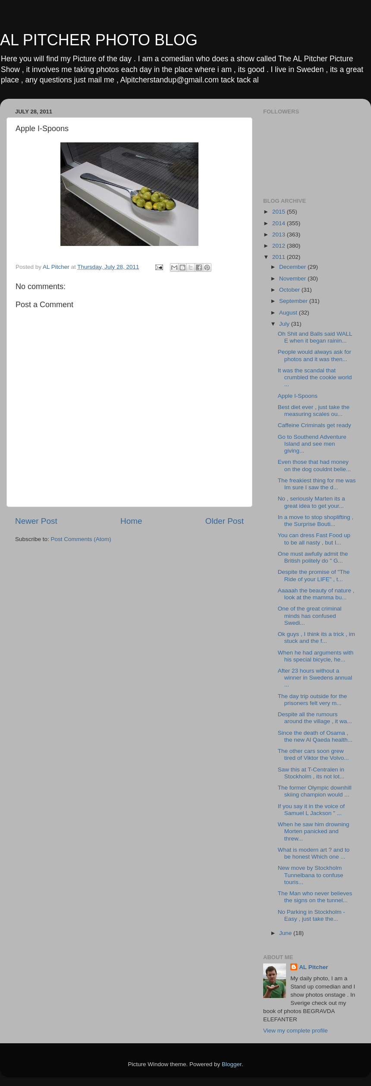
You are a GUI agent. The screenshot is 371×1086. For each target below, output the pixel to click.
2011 (279, 257)
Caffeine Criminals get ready (314, 425)
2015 (279, 211)
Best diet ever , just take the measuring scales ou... (314, 410)
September (294, 301)
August (289, 312)
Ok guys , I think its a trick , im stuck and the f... (316, 637)
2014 (279, 223)
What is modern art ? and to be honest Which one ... (314, 853)
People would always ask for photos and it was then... (314, 355)
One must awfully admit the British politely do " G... (313, 557)
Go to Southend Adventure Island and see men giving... (312, 444)
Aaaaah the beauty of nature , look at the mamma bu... (316, 594)
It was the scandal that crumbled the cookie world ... (315, 377)
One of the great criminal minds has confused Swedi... (310, 615)
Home (131, 521)
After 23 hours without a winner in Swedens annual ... (315, 677)
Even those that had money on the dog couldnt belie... (314, 465)
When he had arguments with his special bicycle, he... (316, 656)
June (286, 933)
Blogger (232, 1064)
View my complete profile (295, 1030)
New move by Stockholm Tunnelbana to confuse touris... (310, 875)
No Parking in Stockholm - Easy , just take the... (311, 915)
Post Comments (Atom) (81, 539)
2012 (279, 245)
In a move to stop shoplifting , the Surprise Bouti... (316, 520)
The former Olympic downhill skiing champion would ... (315, 791)
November (293, 278)
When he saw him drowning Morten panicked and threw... (313, 831)
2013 (279, 234)
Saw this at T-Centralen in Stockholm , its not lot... (311, 773)
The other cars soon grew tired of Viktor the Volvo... (313, 754)
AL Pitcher (313, 967)
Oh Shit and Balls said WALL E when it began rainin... (315, 337)
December (293, 267)
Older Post (224, 521)
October (290, 289)
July (285, 324)
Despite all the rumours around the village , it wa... (315, 717)
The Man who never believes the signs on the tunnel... (315, 896)
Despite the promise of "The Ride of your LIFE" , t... (314, 575)
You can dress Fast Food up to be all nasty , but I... (314, 538)
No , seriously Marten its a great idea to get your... (311, 502)
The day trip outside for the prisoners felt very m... (312, 699)
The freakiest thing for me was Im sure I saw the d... (317, 484)
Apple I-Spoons (298, 396)
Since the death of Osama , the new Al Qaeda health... (315, 736)
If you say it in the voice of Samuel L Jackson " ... (311, 809)
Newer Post (36, 521)
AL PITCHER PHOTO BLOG (99, 40)
